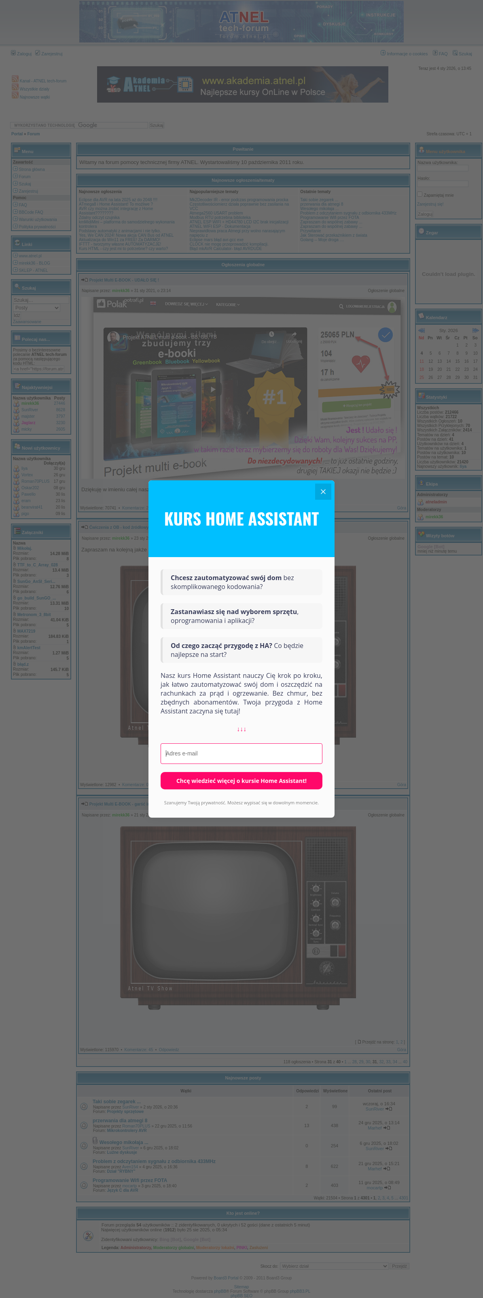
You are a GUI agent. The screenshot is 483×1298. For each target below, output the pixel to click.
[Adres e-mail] (241, 753)
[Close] (323, 492)
